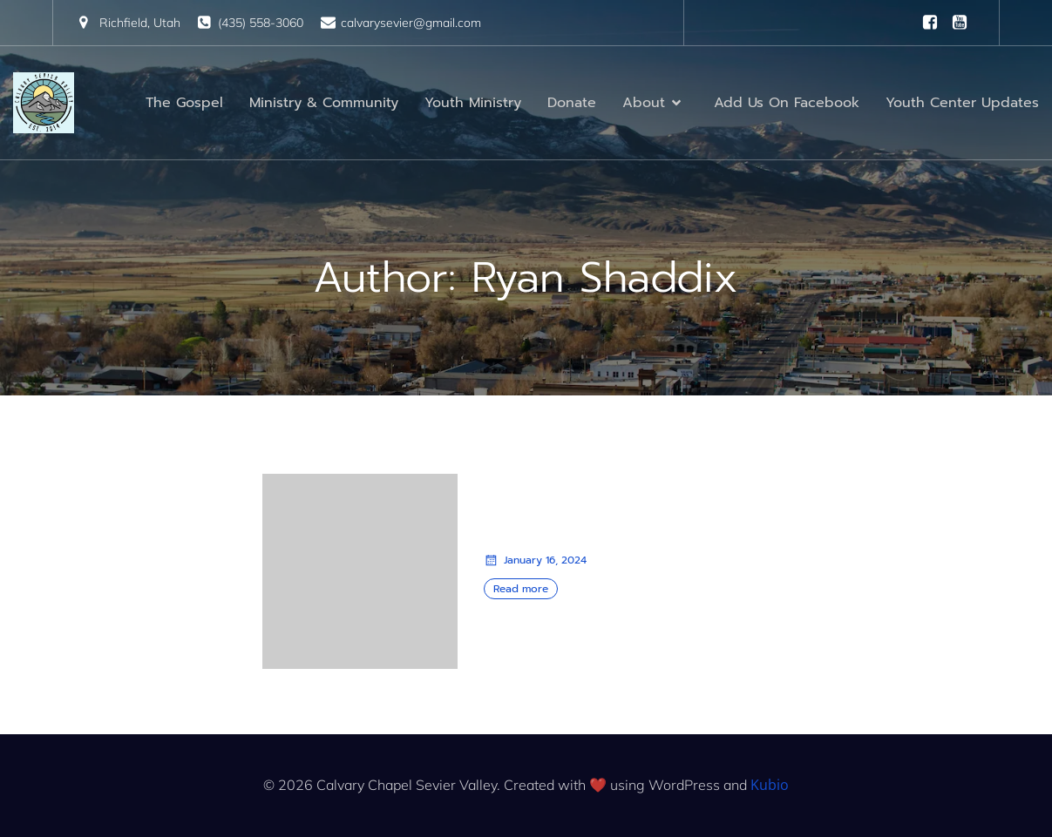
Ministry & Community (323, 102)
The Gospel (184, 102)
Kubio (769, 784)
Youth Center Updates (962, 102)
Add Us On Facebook (786, 102)
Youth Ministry (472, 102)
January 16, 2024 (535, 560)
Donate (571, 102)
